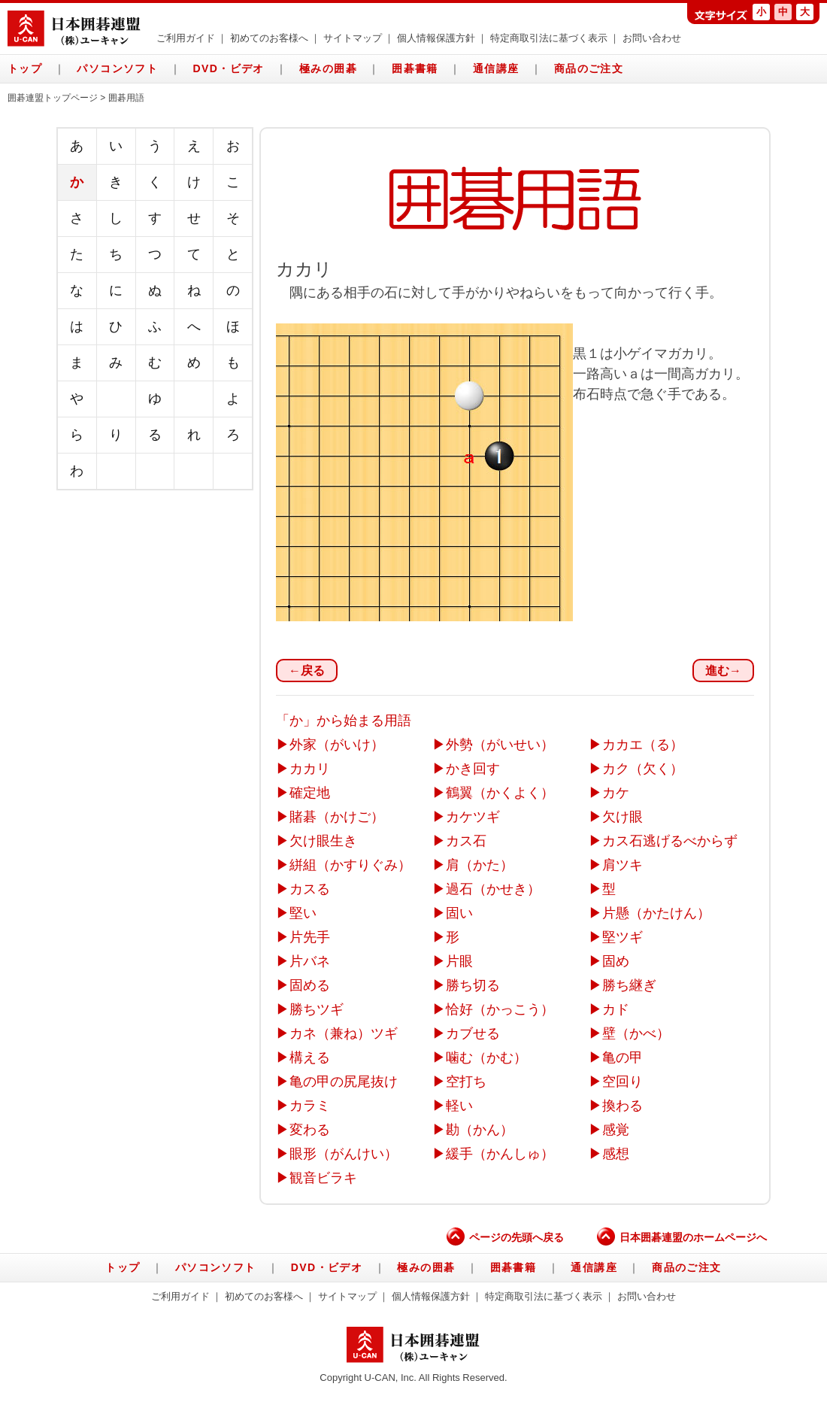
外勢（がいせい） (500, 744)
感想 (615, 1153)
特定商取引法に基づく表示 (548, 38)
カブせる (473, 1033)
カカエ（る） (642, 744)
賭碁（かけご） (336, 816)
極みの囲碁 (328, 68)
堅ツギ (622, 937)
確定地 (309, 792)
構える (309, 1057)
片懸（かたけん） (656, 913)
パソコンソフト (117, 68)
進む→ (723, 670)
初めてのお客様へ (269, 38)
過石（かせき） (493, 889)
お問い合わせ (652, 38)
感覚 (615, 1129)
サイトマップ (352, 38)
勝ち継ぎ (629, 985)
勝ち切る (473, 985)
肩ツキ (622, 864)
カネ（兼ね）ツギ (343, 1033)
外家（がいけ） (336, 744)
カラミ (309, 1105)
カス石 (466, 840)
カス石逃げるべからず (670, 840)
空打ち (466, 1081)
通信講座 (496, 68)
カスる (309, 889)
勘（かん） (479, 1129)
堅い (303, 913)
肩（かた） (479, 864)
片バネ (309, 961)
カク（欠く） (642, 768)
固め (615, 961)
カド (615, 1009)
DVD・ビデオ (228, 68)
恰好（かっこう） (500, 1009)
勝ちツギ (316, 1009)
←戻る (307, 670)
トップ (25, 68)
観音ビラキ (323, 1177)
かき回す (473, 768)
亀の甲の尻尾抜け (343, 1081)
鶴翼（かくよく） (500, 792)
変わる (309, 1129)
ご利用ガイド (185, 38)
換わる (622, 1105)
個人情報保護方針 (436, 38)
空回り (622, 1081)
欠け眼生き (323, 840)
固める (309, 985)
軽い (459, 1105)
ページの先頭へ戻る (505, 1237)
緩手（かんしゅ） (500, 1153)
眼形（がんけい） (343, 1153)
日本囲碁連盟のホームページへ (682, 1237)
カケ (615, 792)
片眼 (459, 961)
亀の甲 (622, 1057)
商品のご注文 (588, 68)
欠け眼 (622, 816)
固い (459, 913)
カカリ (309, 768)
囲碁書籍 (415, 68)
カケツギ (473, 816)
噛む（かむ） (486, 1057)
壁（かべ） (636, 1033)
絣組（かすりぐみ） (350, 864)
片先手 (309, 937)
